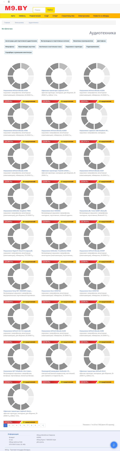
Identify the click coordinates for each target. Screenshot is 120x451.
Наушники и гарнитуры (74, 47)
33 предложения (67, 101)
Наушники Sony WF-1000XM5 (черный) (18, 291)
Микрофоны (9, 47)
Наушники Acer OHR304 (51, 211)
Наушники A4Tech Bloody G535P (92, 251)
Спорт (55, 16)
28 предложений (29, 182)
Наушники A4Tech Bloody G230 (54, 331)
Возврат (12, 437)
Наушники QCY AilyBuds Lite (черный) (18, 371)
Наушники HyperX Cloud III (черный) (18, 251)
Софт (47, 16)
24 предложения (29, 302)
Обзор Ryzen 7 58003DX (44, 440)
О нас (11, 440)
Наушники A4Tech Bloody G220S (92, 90)
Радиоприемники (92, 47)
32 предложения (29, 142)
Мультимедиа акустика (26, 47)
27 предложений (67, 182)
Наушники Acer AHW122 (51, 291)
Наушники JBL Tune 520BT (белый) (93, 211)
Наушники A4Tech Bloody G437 (92, 170)
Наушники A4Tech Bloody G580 (16, 130)
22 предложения (67, 382)
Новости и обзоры (101, 16)
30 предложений (105, 142)
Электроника (83, 16)
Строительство (68, 16)
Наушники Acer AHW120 (89, 291)
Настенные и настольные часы (50, 47)
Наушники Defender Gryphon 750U (17, 211)
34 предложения (29, 101)
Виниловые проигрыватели (83, 41)
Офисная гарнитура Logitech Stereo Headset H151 (18, 411)
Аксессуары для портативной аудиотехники (21, 41)
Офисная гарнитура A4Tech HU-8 (92, 371)
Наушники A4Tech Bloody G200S (54, 130)
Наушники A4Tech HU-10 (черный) (17, 331)
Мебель (22, 16)
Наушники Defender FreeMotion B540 (56, 251)
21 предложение (29, 422)
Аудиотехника (33, 23)
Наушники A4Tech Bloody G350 (16, 170)
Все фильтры (7, 29)
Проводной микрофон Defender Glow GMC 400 (56, 371)
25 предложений (105, 222)
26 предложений (29, 222)
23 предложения (29, 382)
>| (43, 425)
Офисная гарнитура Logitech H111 (55, 90)
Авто (13, 16)
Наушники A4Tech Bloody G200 (92, 331)
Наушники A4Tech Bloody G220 (16, 90)
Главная (7, 23)
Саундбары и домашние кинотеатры (18, 52)
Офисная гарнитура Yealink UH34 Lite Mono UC (56, 170)
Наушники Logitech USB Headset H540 (94, 130)
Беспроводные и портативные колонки (55, 41)
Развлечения (35, 16)
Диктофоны (101, 41)
